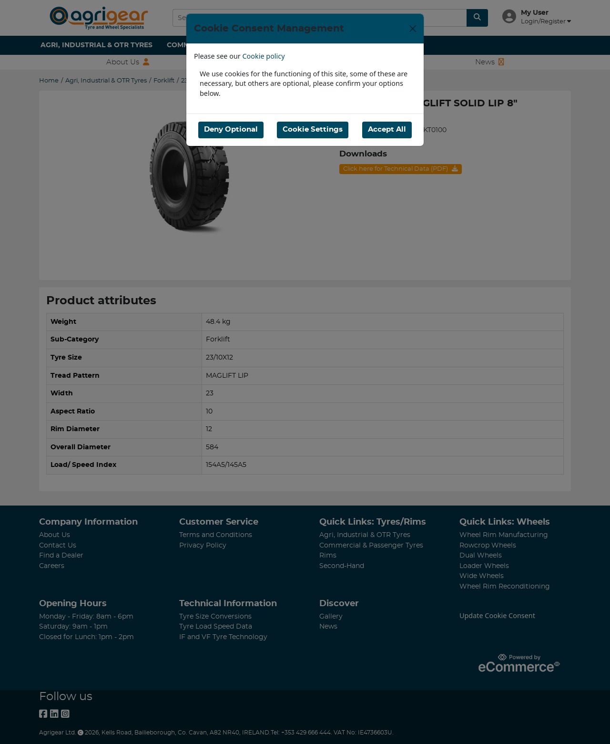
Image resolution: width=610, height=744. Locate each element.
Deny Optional (231, 129)
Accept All (387, 129)
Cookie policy (264, 56)
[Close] (413, 28)
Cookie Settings (313, 129)
